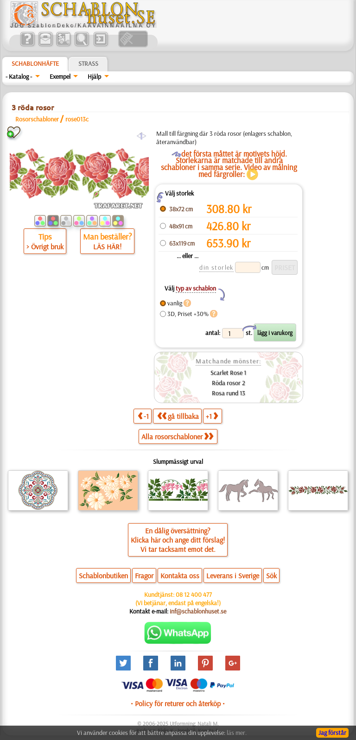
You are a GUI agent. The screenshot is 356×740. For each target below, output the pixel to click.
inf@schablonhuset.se (198, 611)
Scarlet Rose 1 (228, 372)
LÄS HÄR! (107, 246)
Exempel (60, 76)
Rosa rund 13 (228, 393)
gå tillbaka (178, 416)
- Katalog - (19, 76)
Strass (88, 63)
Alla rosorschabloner (177, 436)
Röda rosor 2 (228, 383)
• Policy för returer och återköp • (178, 703)
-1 (143, 416)
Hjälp (94, 76)
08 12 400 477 (194, 594)
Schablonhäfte (35, 63)
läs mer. (237, 732)
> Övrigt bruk (45, 246)
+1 (212, 416)
